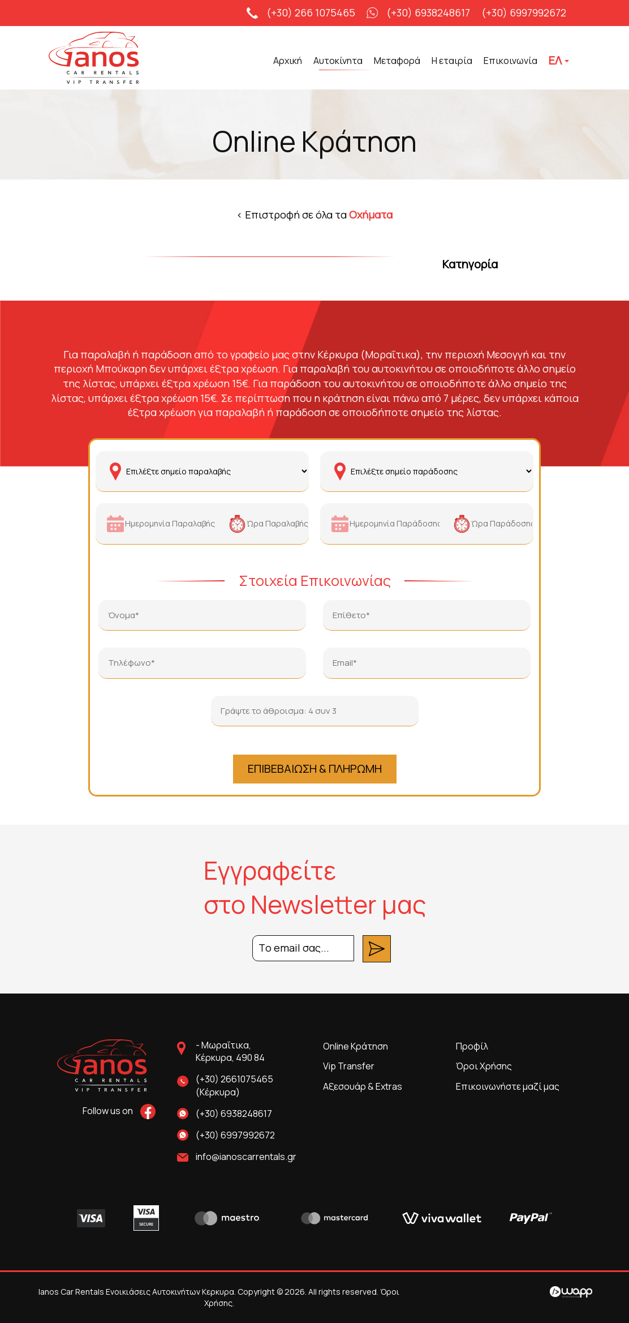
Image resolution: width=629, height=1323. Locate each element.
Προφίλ (472, 1046)
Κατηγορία (470, 264)
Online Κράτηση (355, 1046)
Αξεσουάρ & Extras (362, 1086)
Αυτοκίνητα (338, 60)
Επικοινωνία (510, 60)
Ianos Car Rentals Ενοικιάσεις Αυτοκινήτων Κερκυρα (112, 58)
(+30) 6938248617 (428, 12)
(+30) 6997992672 (523, 12)
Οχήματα (371, 214)
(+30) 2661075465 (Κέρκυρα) (234, 1085)
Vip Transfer (348, 1066)
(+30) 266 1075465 (310, 12)
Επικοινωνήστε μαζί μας (507, 1086)
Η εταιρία (452, 60)
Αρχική (287, 60)
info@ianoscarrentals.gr (246, 1156)
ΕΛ (559, 60)
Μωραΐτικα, (251, 1052)
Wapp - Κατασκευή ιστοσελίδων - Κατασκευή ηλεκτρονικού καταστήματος (571, 1292)
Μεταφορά (397, 60)
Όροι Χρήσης (484, 1066)
